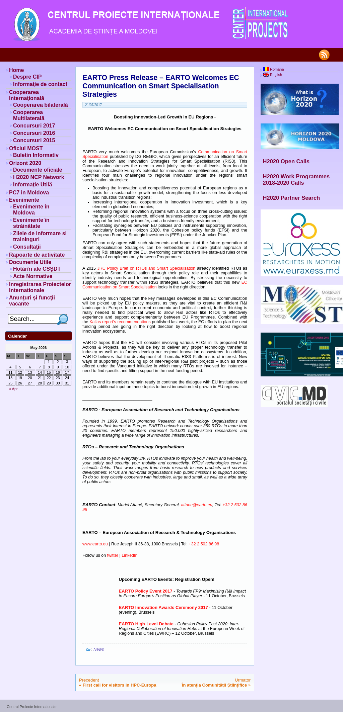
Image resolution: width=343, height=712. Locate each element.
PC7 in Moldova (29, 192)
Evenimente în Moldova (31, 209)
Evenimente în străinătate (31, 223)
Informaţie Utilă (32, 184)
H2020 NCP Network (38, 177)
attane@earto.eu (196, 505)
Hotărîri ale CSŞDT (37, 269)
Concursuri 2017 (34, 125)
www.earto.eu (95, 544)
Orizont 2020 (25, 163)
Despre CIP (27, 77)
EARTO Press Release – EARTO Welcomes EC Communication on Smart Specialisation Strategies (160, 86)
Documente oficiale (37, 170)
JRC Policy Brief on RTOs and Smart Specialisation (146, 268)
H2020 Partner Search (291, 198)
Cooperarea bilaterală (40, 105)
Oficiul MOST (26, 148)
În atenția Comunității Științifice (214, 685)
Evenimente (24, 200)
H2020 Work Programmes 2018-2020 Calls (296, 179)
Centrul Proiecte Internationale (32, 707)
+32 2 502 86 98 (204, 544)
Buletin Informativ (36, 155)
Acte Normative (32, 276)
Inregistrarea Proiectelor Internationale (40, 287)
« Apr (13, 389)
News (98, 649)
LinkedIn (129, 555)
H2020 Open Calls (286, 161)
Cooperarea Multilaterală (28, 115)
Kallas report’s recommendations (120, 322)
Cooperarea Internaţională (26, 95)
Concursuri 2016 (34, 133)
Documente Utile (30, 262)
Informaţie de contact (40, 84)
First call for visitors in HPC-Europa (119, 685)
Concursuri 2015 (34, 140)
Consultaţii (27, 247)
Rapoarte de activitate (37, 255)
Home (16, 70)
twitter (112, 555)
